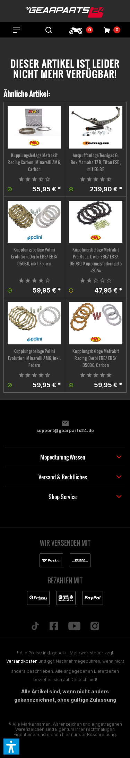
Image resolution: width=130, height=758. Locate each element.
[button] (11, 747)
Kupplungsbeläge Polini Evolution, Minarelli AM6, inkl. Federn (34, 358)
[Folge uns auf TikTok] (35, 626)
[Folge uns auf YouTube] (74, 626)
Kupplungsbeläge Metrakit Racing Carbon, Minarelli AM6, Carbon (34, 162)
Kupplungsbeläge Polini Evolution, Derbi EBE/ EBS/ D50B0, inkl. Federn (34, 256)
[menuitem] (16, 30)
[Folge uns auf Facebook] (54, 626)
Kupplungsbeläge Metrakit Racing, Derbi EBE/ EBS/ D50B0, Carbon (95, 358)
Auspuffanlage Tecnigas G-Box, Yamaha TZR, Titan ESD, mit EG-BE (96, 162)
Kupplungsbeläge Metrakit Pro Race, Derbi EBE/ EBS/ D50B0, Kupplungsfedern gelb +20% (96, 260)
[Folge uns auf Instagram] (95, 626)
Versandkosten (21, 661)
